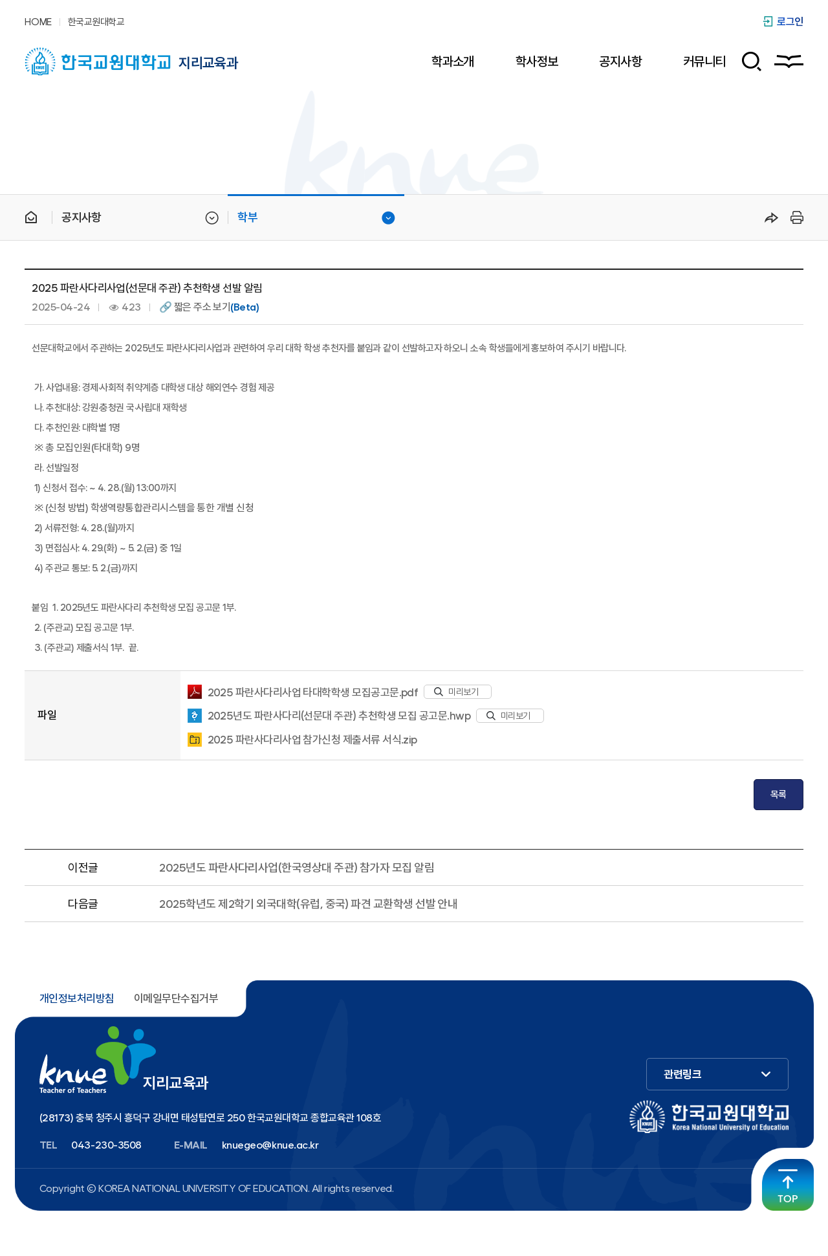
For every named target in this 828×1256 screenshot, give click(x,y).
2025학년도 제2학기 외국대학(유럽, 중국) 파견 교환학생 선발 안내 (308, 903)
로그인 (790, 22)
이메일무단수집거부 (176, 998)
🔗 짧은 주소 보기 (209, 307)
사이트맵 (788, 61)
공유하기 (771, 217)
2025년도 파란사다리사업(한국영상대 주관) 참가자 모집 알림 (296, 867)
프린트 (795, 217)
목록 (778, 794)
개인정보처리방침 (76, 998)
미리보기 (456, 692)
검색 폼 (746, 61)
